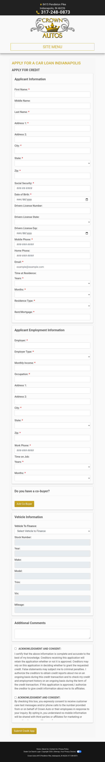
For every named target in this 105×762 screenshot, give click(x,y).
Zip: (17, 170)
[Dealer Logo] (52, 28)
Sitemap (57, 752)
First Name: (21, 89)
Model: (18, 571)
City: (17, 145)
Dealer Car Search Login (32, 752)
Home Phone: (22, 250)
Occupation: (21, 374)
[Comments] (52, 634)
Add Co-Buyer (24, 503)
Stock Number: (23, 537)
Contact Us (53, 749)
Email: (18, 261)
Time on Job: (22, 456)
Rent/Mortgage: (24, 312)
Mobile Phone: (23, 239)
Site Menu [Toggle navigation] (52, 47)
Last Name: (21, 112)
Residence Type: (24, 300)
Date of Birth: (22, 194)
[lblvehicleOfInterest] (52, 531)
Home (39, 749)
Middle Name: (22, 100)
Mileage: (19, 604)
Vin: (17, 593)
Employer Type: (23, 351)
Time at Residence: (25, 273)
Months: (19, 289)
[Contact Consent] (16, 697)
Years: (18, 278)
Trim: (17, 582)
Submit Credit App (24, 730)
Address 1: (21, 123)
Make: (18, 559)
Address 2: (21, 134)
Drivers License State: (27, 217)
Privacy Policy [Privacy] (64, 749)
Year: (17, 548)
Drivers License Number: (28, 205)
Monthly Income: (24, 362)
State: (18, 158)
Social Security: (23, 183)
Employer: (20, 340)
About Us (45, 749)
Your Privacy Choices (71, 752)
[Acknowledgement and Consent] (16, 649)
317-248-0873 (55, 12)
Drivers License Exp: (26, 228)
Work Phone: (22, 445)
